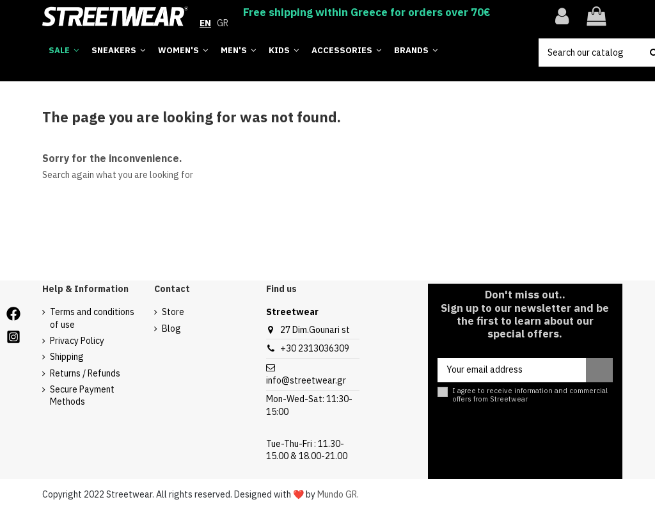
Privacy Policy (77, 340)
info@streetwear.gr (306, 380)
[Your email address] (512, 370)
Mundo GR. (338, 494)
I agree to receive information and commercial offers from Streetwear (530, 395)
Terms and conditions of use (92, 318)
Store (173, 312)
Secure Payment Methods (82, 396)
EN (205, 23)
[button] (416, 51)
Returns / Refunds (85, 373)
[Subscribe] (599, 370)
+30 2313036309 (314, 348)
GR (222, 23)
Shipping (67, 356)
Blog (171, 328)
